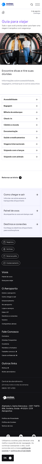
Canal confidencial (9, 355)
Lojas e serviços (8, 308)
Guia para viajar (7, 280)
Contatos (5, 336)
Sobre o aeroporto (9, 293)
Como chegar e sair (9, 297)
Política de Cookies (9, 422)
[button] (31, 4)
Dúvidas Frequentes (9, 340)
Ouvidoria (5, 344)
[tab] (21, 99)
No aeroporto (7, 305)
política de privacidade (21, 451)
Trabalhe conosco (9, 352)
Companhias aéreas (9, 324)
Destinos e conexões (9, 316)
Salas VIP (5, 312)
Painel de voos (7, 277)
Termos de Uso (7, 426)
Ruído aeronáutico (8, 372)
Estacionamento (8, 301)
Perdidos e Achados (9, 348)
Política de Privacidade (10, 418)
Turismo (5, 320)
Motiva (5, 368)
